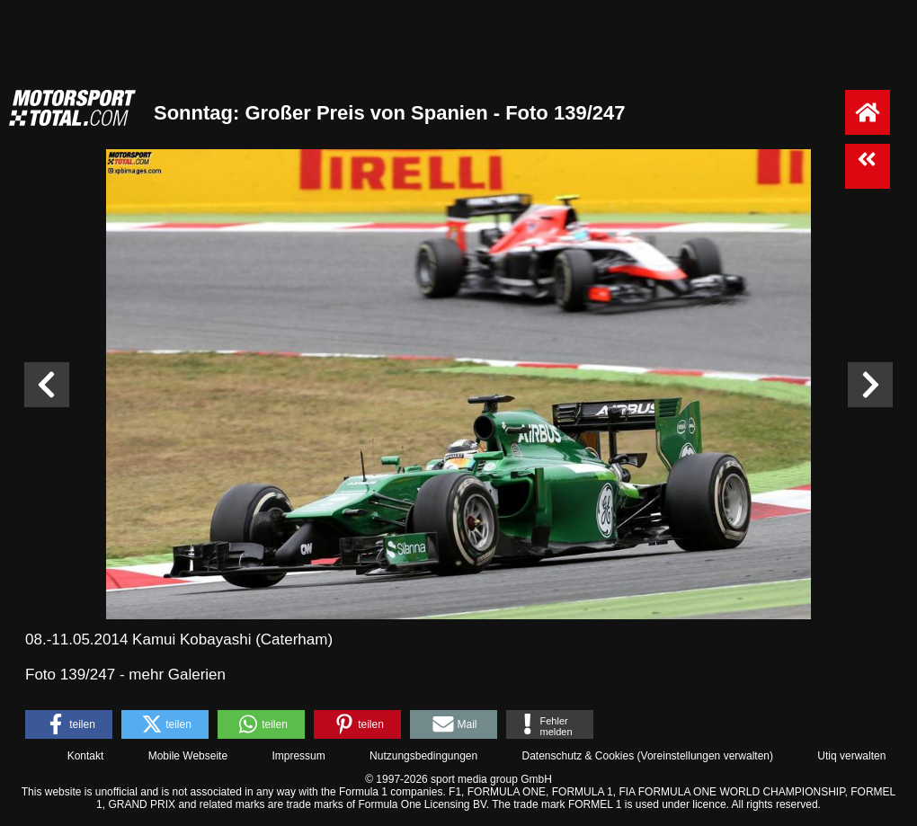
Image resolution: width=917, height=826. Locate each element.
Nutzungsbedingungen (423, 756)
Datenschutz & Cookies (577, 756)
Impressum (298, 756)
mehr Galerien (177, 674)
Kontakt (85, 756)
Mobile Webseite (188, 756)
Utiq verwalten (851, 756)
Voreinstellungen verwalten (705, 756)
